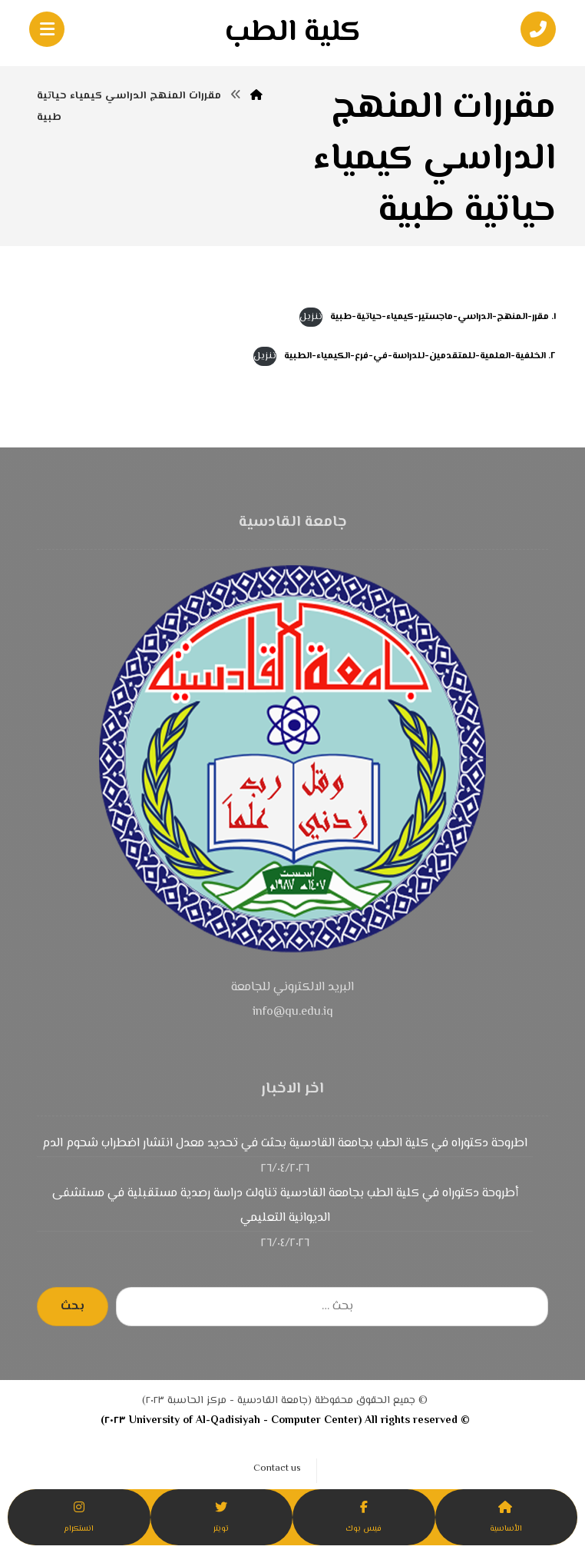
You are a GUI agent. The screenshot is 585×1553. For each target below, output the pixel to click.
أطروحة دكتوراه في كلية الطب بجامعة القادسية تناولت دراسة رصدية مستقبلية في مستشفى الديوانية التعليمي (285, 1206)
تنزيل (310, 316)
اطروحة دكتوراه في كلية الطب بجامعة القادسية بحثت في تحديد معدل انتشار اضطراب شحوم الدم (284, 1143)
